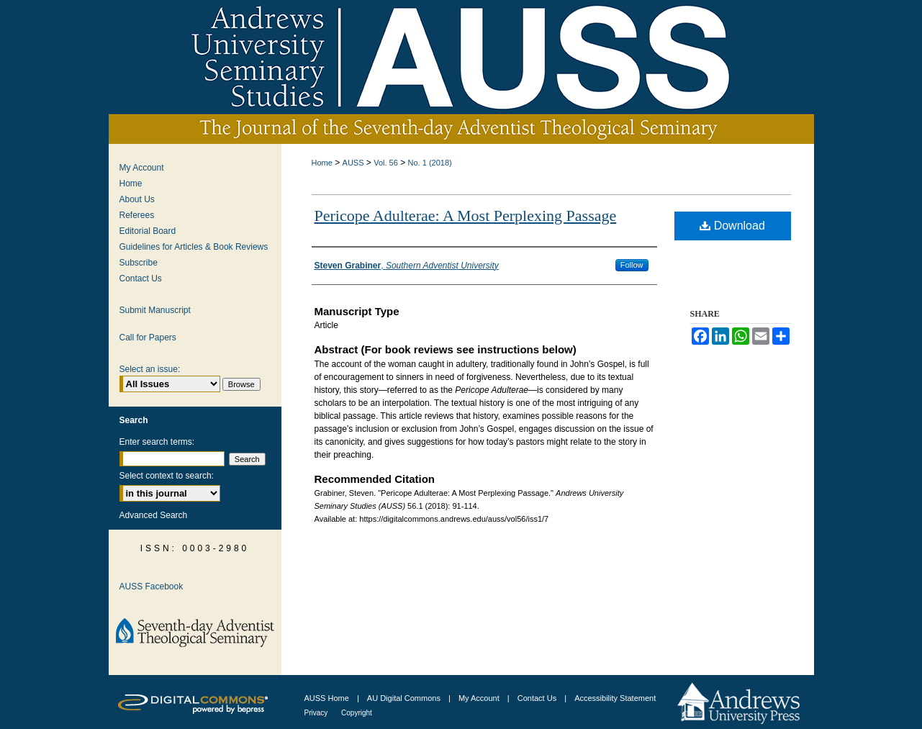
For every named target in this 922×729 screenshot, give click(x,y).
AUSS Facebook (151, 586)
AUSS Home (326, 698)
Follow (631, 265)
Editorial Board (147, 231)
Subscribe (138, 263)
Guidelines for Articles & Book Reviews (193, 247)
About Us (137, 199)
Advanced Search (153, 515)
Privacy (317, 713)
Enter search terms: (157, 442)
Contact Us (140, 278)
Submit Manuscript (155, 310)
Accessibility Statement (615, 698)
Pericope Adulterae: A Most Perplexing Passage (466, 216)
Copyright (356, 713)
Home (322, 162)
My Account (141, 168)
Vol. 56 (386, 162)
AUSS (353, 162)
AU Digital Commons (405, 698)
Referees (137, 215)
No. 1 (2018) (430, 162)
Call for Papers (147, 337)
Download (732, 225)
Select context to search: (166, 476)
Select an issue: (150, 369)
